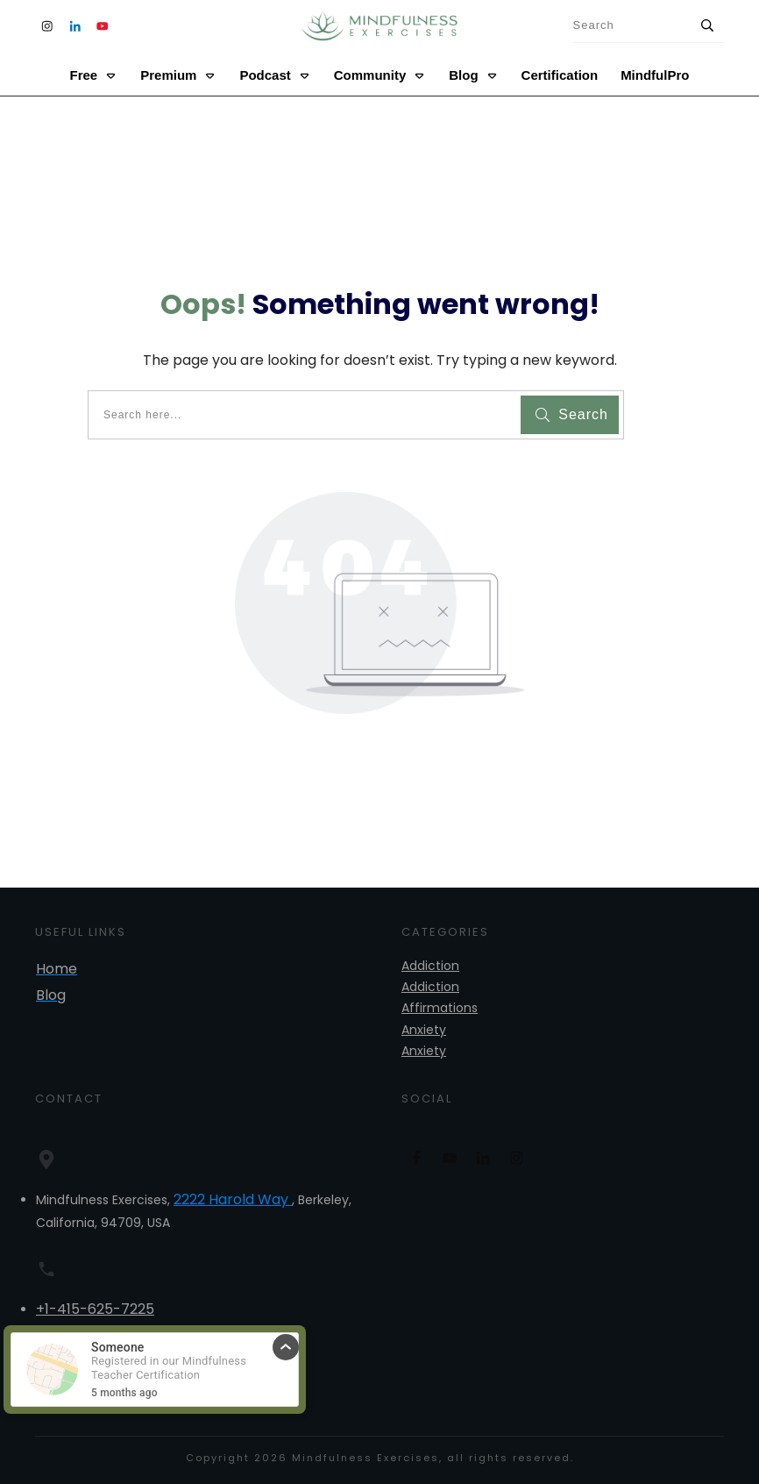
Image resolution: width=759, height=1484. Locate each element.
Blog (51, 995)
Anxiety (423, 1029)
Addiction (430, 965)
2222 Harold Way (233, 1199)
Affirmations (439, 1008)
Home (56, 969)
